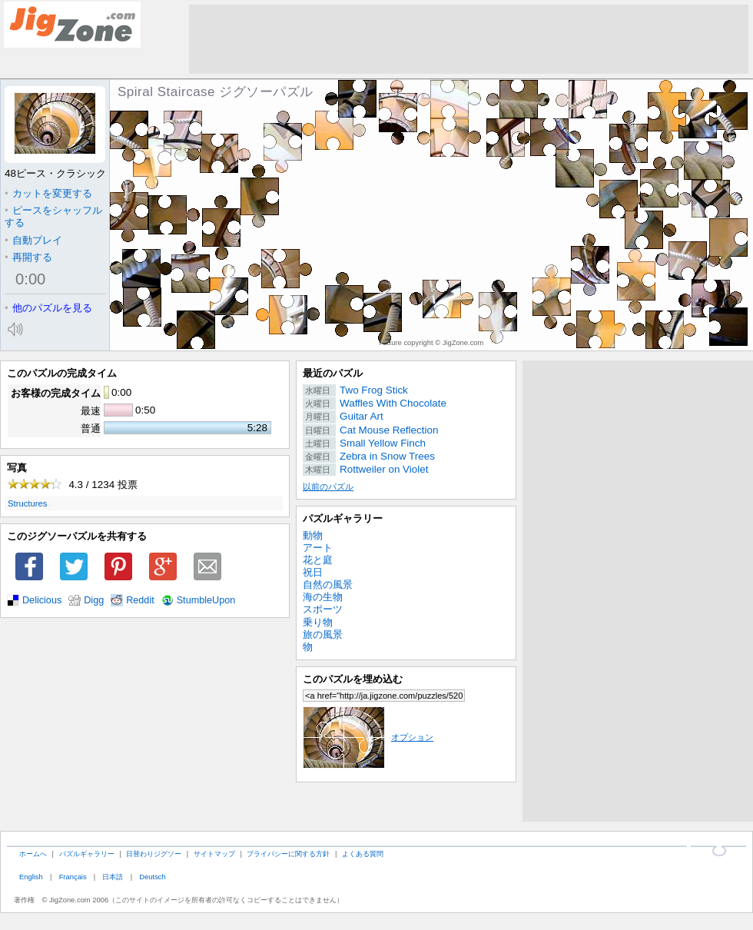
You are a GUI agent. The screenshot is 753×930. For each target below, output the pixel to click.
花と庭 (318, 560)
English (31, 876)
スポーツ (323, 609)
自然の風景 (328, 584)
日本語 (112, 876)
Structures (27, 503)
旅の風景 (323, 634)
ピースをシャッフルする (53, 216)
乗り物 (318, 622)
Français (73, 876)
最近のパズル (333, 373)
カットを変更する (48, 193)
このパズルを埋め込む (353, 679)
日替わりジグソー (153, 853)
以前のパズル (328, 486)
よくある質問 (362, 853)
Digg (94, 600)
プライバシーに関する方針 (288, 853)
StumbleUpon (206, 600)
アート (318, 547)
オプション (368, 737)
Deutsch (152, 876)
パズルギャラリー (343, 518)
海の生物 (323, 597)
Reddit (140, 600)
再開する (28, 257)
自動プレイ (33, 240)
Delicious (41, 600)
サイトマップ (214, 853)
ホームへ (33, 853)
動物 (313, 535)
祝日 (313, 572)
